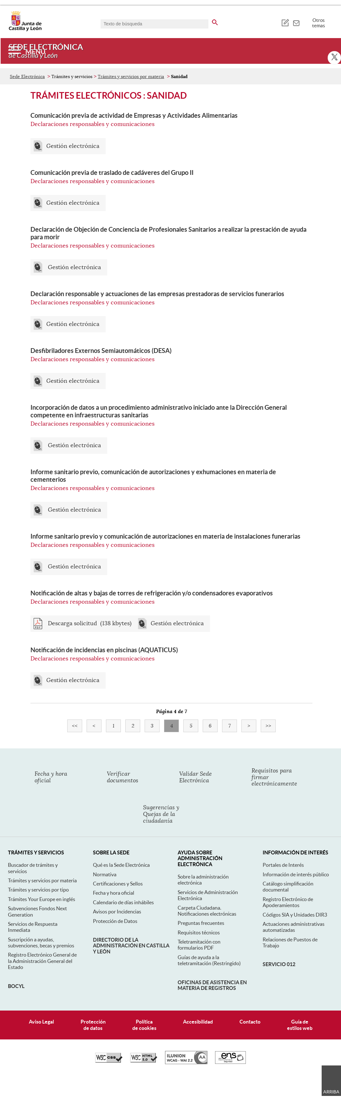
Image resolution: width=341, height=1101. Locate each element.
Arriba (331, 1091)
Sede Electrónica (27, 76)
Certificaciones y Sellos (118, 883)
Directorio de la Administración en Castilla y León (131, 945)
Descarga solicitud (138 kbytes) (89, 623)
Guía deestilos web (299, 1025)
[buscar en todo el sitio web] (215, 21)
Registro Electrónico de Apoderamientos (288, 902)
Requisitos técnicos (199, 932)
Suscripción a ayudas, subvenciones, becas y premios (41, 942)
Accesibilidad (198, 1022)
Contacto (249, 1022)
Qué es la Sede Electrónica (121, 865)
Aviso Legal (41, 1022)
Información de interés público (296, 874)
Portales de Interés (283, 865)
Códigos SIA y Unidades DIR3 (295, 915)
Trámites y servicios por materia (131, 76)
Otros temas (318, 22)
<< (77, 726)
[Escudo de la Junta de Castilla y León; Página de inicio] (25, 30)
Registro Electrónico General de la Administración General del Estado (42, 961)
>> (271, 726)
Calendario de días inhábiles (123, 902)
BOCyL (16, 986)
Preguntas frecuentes (201, 923)
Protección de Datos (115, 921)
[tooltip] (285, 22)
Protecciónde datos (93, 1025)
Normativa (104, 874)
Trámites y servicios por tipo (38, 889)
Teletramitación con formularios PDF (199, 945)
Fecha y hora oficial (113, 893)
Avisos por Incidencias (117, 911)
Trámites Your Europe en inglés (41, 899)
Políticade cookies (144, 1025)
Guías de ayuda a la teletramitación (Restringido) (209, 960)
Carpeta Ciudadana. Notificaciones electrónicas (207, 911)
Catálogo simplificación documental (288, 886)
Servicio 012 (279, 964)
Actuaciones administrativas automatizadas (294, 927)
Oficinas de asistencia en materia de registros (212, 985)
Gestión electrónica (72, 146)
